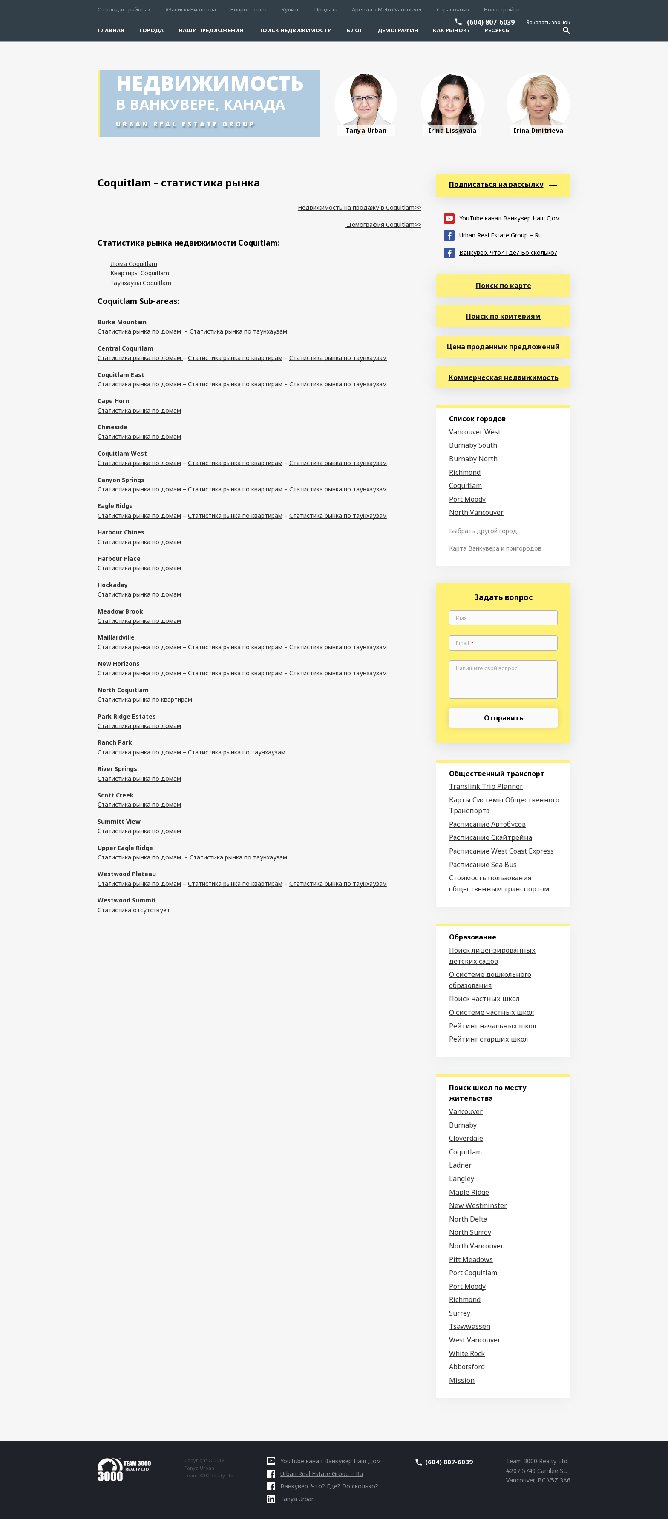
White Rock (467, 1353)
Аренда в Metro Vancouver (387, 9)
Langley (461, 1178)
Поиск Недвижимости (295, 30)
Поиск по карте (503, 285)
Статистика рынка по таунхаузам (238, 331)
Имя (461, 618)
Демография (397, 30)
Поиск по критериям (503, 316)
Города (151, 30)
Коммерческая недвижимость (504, 377)
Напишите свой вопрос (487, 668)
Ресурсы (498, 30)
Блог (355, 30)
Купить (291, 9)
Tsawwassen (469, 1326)
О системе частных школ (491, 1012)
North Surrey (470, 1232)
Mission (462, 1380)
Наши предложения (211, 30)
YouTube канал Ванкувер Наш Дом (502, 217)
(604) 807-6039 (491, 22)
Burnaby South (473, 445)
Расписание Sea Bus (483, 864)
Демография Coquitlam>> (383, 224)
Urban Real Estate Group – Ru (493, 234)
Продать (325, 9)
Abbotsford (467, 1366)
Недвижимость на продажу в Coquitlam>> (359, 207)
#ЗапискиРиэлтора (190, 9)
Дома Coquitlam (133, 264)
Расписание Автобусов (487, 824)
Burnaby (463, 1125)
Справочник (453, 9)
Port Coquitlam (473, 1272)
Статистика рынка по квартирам (235, 358)
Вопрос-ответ (248, 9)
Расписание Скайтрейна (490, 837)
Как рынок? (451, 30)
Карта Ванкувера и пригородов (495, 548)
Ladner (460, 1165)
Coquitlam (465, 485)
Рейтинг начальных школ (492, 1026)
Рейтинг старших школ (488, 1039)
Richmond (465, 472)
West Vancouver (475, 1340)
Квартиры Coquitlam (139, 273)
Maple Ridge (469, 1192)
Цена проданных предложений (503, 346)
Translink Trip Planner (486, 786)
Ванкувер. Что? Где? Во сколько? (500, 252)
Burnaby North (473, 458)
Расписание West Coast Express (501, 851)
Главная (111, 30)
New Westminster (478, 1205)
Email (465, 643)
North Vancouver (476, 512)
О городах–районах (124, 9)
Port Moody (467, 499)
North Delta (468, 1219)
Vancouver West (475, 432)
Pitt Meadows (471, 1259)
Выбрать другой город (483, 531)
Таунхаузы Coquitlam (140, 283)
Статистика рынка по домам (139, 331)
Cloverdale (466, 1138)
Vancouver (466, 1111)
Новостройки (502, 9)
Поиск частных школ (484, 998)
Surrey (459, 1313)
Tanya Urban (291, 1499)
